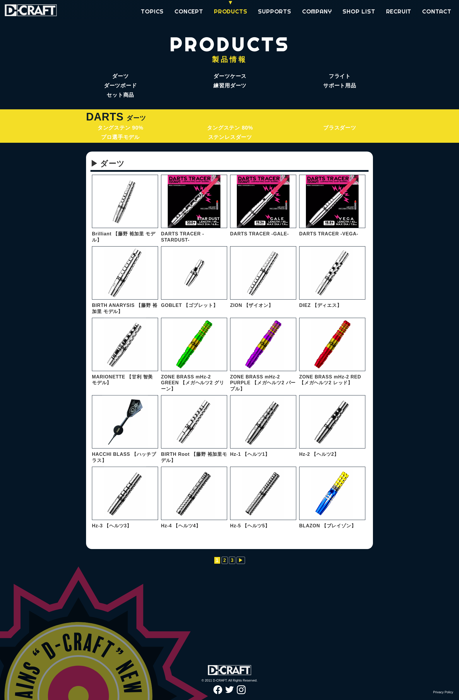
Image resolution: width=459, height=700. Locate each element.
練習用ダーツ (229, 86)
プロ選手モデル (120, 137)
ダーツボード (120, 86)
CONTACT (436, 11)
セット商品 (120, 95)
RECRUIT (399, 11)
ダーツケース (229, 76)
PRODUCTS (230, 11)
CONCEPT (188, 11)
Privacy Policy (443, 692)
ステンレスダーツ (230, 137)
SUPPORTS (274, 11)
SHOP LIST (358, 11)
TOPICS (152, 11)
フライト (340, 76)
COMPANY (317, 11)
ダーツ (120, 76)
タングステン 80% (230, 128)
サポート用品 (339, 86)
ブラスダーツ (339, 128)
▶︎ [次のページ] (240, 560)
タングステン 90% (120, 128)
